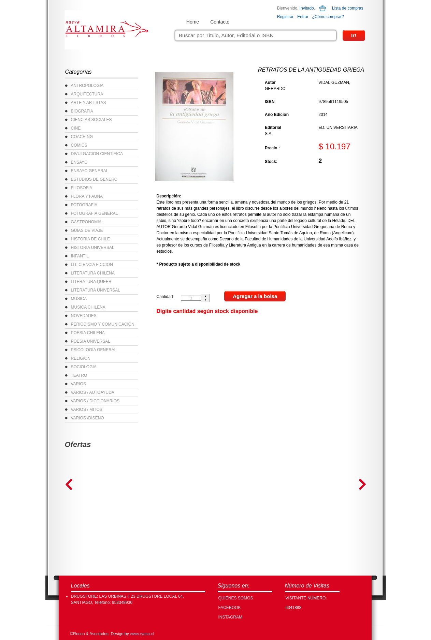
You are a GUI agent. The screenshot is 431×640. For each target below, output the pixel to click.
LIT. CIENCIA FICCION (92, 264)
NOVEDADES (84, 315)
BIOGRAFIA (82, 111)
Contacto (219, 22)
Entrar (302, 16)
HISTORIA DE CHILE (90, 239)
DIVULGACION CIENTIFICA (97, 153)
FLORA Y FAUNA (87, 196)
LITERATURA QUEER (91, 281)
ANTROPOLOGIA (87, 85)
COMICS (79, 145)
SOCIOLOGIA (84, 366)
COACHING (82, 136)
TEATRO (79, 375)
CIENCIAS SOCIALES (91, 119)
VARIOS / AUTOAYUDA (92, 392)
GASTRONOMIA (86, 222)
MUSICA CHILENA (88, 307)
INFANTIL (80, 256)
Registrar (285, 16)
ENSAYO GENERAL (90, 170)
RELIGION (80, 358)
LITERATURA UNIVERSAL (95, 290)
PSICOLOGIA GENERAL (94, 349)
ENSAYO (79, 162)
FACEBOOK (229, 607)
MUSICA (79, 298)
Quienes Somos (235, 598)
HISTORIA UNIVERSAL (92, 247)
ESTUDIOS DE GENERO (94, 179)
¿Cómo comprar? (328, 16)
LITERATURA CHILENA (93, 273)
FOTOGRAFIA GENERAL (94, 213)
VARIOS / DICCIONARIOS (95, 401)
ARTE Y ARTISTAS (88, 102)
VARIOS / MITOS (86, 409)
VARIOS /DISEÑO (87, 418)
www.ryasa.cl (142, 633)
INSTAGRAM (230, 617)
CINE (76, 128)
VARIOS (78, 384)
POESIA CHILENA (88, 332)
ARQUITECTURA (87, 94)
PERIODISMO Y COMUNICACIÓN (102, 324)
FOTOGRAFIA (84, 205)
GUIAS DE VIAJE (87, 230)
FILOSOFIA (81, 187)
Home (192, 22)
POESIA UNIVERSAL (90, 341)
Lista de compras (347, 8)
